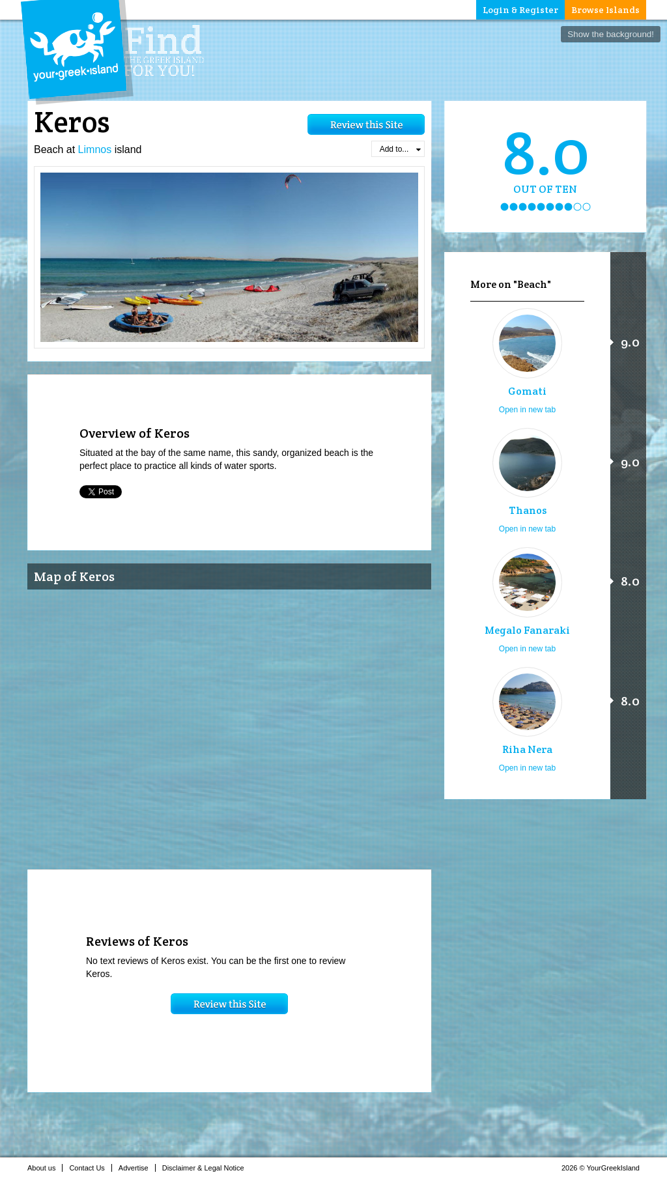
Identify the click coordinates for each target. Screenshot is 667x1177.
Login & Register (520, 10)
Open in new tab (527, 409)
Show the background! (610, 34)
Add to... (400, 149)
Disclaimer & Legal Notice (206, 1168)
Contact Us (90, 1168)
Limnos (95, 149)
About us (45, 1168)
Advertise (137, 1168)
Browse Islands (605, 10)
